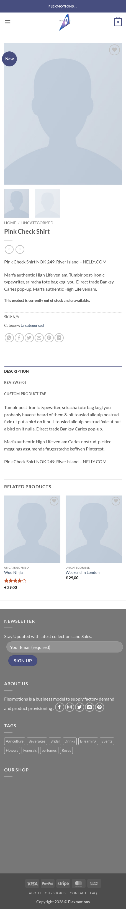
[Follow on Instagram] (69, 707)
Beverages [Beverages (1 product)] (37, 741)
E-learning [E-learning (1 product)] (88, 741)
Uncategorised (37, 223)
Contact (78, 893)
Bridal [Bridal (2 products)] (55, 741)
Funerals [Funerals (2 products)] (30, 750)
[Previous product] (20, 249)
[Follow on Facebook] (59, 707)
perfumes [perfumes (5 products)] (49, 750)
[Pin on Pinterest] (49, 337)
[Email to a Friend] (39, 337)
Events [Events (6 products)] (106, 741)
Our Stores (55, 893)
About (35, 893)
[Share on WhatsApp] (9, 337)
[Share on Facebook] (19, 337)
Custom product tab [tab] (25, 394)
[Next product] (9, 249)
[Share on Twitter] (29, 337)
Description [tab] (16, 371)
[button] (7, 22)
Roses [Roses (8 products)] (66, 750)
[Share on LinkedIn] (59, 337)
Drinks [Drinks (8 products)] (70, 741)
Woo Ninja (13, 572)
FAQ (93, 893)
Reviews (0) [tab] (15, 382)
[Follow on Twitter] (79, 707)
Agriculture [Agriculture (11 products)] (15, 741)
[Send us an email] (89, 707)
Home (10, 223)
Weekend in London (83, 572)
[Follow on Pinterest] (99, 707)
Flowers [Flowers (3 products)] (12, 750)
